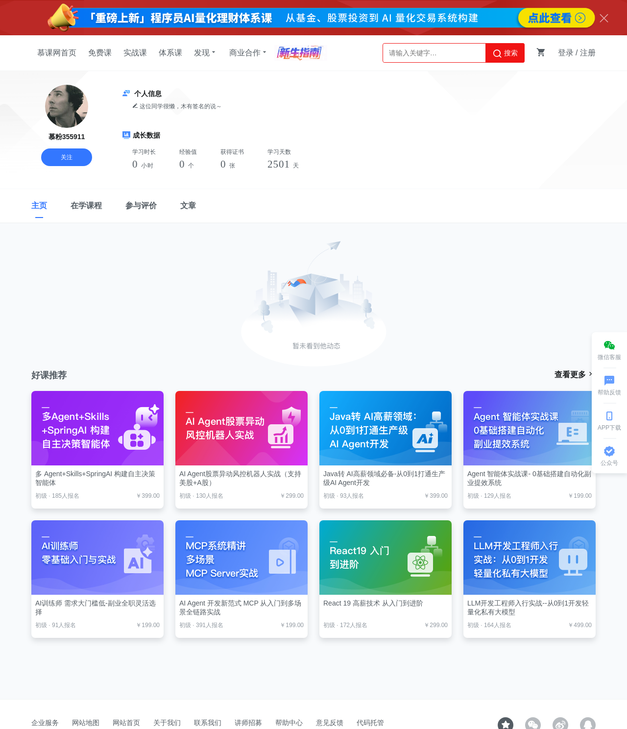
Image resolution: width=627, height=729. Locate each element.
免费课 (100, 53)
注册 (588, 53)
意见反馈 (329, 723)
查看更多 (575, 374)
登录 (566, 53)
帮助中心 (289, 723)
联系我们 (207, 723)
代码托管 (370, 723)
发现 (205, 52)
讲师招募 (248, 723)
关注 (66, 157)
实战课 (135, 53)
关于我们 (167, 723)
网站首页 (126, 723)
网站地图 (85, 723)
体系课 (170, 53)
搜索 (505, 53)
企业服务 (45, 723)
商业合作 (248, 52)
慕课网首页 (56, 53)
